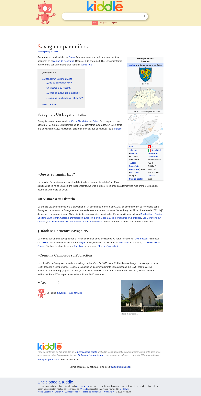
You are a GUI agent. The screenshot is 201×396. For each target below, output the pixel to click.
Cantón (133, 150)
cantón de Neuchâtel (63, 61)
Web (94, 23)
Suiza (154, 146)
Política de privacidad (91, 392)
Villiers (98, 221)
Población (134, 169)
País (131, 146)
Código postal (136, 179)
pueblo (132, 65)
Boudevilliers (146, 214)
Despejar (138, 16)
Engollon (88, 218)
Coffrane (64, 218)
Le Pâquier (87, 221)
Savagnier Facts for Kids (69, 293)
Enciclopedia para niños (48, 51)
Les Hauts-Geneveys (57, 221)
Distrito (133, 153)
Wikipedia (84, 389)
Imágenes (103, 23)
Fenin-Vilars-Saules (104, 218)
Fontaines (136, 218)
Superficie (134, 166)
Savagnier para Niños (48, 359)
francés (117, 129)
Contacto (108, 392)
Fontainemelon (122, 218)
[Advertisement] (100, 34)
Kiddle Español (44, 392)
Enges (82, 242)
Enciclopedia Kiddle (55, 382)
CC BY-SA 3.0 (82, 386)
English (114, 23)
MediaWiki (124, 389)
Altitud (133, 163)
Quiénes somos (71, 392)
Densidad (134, 172)
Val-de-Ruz (153, 153)
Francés (151, 176)
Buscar (143, 16)
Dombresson (76, 218)
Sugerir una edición (120, 367)
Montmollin (75, 221)
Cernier (158, 214)
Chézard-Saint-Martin (48, 218)
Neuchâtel (156, 150)
